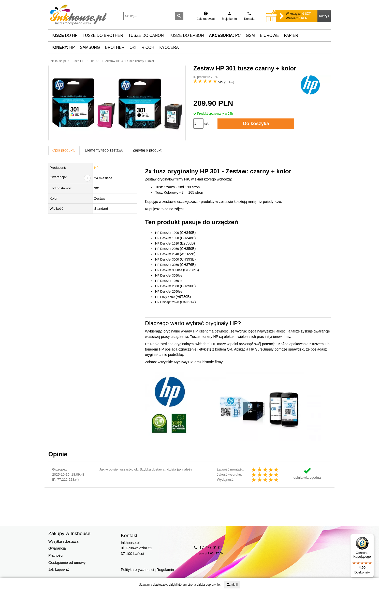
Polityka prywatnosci (137, 570)
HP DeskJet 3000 (167, 259)
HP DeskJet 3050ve (168, 275)
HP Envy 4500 (165, 297)
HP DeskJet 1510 (167, 243)
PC (225, 35)
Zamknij (232, 584)
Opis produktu (64, 150)
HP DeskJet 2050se (168, 291)
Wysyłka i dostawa (63, 541)
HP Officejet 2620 (167, 302)
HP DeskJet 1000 (167, 233)
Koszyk (324, 16)
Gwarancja (57, 548)
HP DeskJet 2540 (167, 254)
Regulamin (165, 570)
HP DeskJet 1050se (168, 281)
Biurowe (269, 35)
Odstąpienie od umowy (66, 562)
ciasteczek (160, 584)
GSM (250, 35)
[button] (117, 103)
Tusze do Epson (186, 35)
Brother (114, 47)
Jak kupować (58, 569)
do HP (64, 35)
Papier (291, 35)
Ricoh (147, 47)
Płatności (55, 555)
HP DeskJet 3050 (167, 265)
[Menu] (371, 537)
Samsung (90, 47)
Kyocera (169, 47)
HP (63, 47)
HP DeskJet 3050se (168, 270)
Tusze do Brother (103, 35)
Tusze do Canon (146, 35)
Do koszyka (256, 123)
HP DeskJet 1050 (167, 238)
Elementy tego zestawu (104, 150)
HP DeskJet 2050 (167, 249)
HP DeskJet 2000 (167, 286)
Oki (132, 47)
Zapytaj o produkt (147, 150)
